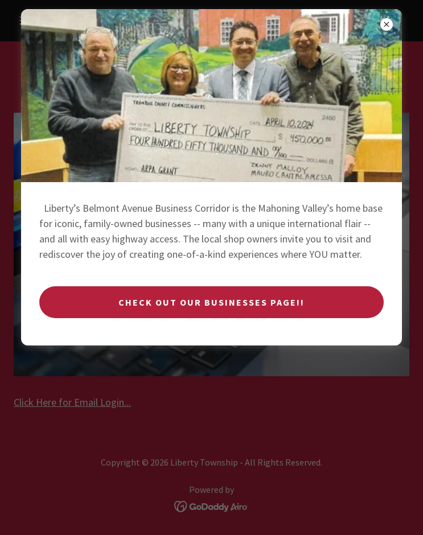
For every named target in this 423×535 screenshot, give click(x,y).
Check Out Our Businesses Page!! (211, 302)
